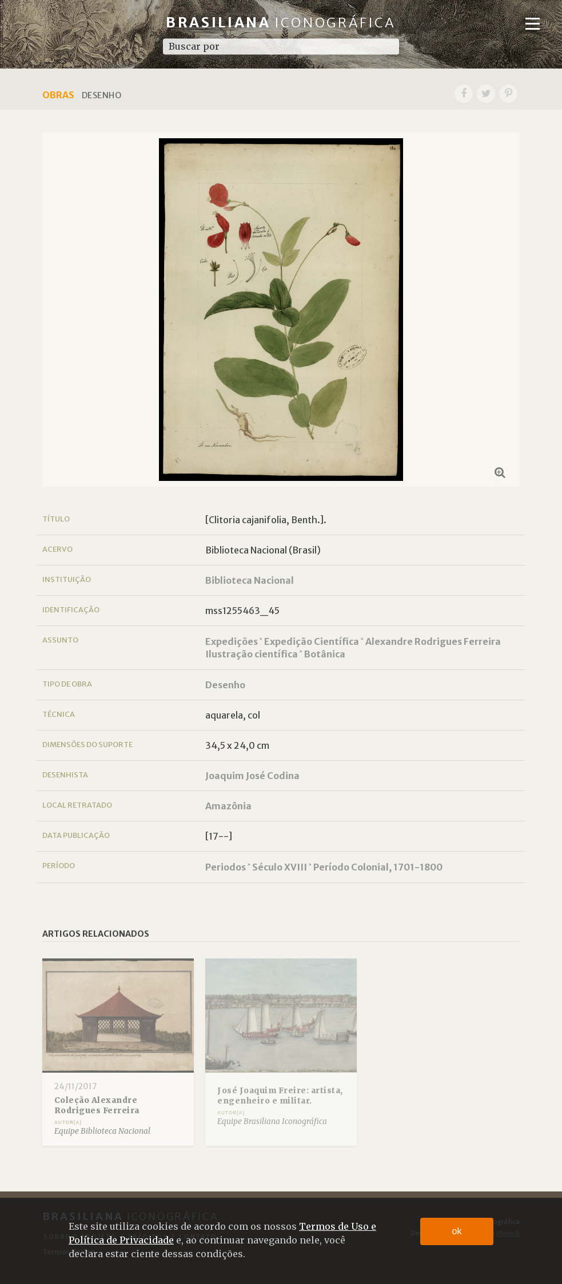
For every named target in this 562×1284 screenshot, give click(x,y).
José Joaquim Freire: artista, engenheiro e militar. (280, 1096)
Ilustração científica (251, 654)
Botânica (324, 654)
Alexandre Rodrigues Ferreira (433, 641)
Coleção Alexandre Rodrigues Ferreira (96, 1106)
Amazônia (228, 806)
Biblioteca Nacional (249, 580)
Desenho (225, 685)
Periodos (225, 867)
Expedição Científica (311, 641)
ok (457, 1231)
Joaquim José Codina (252, 775)
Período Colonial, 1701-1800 (378, 867)
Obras (58, 95)
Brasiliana (281, 22)
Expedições (231, 641)
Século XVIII (279, 867)
